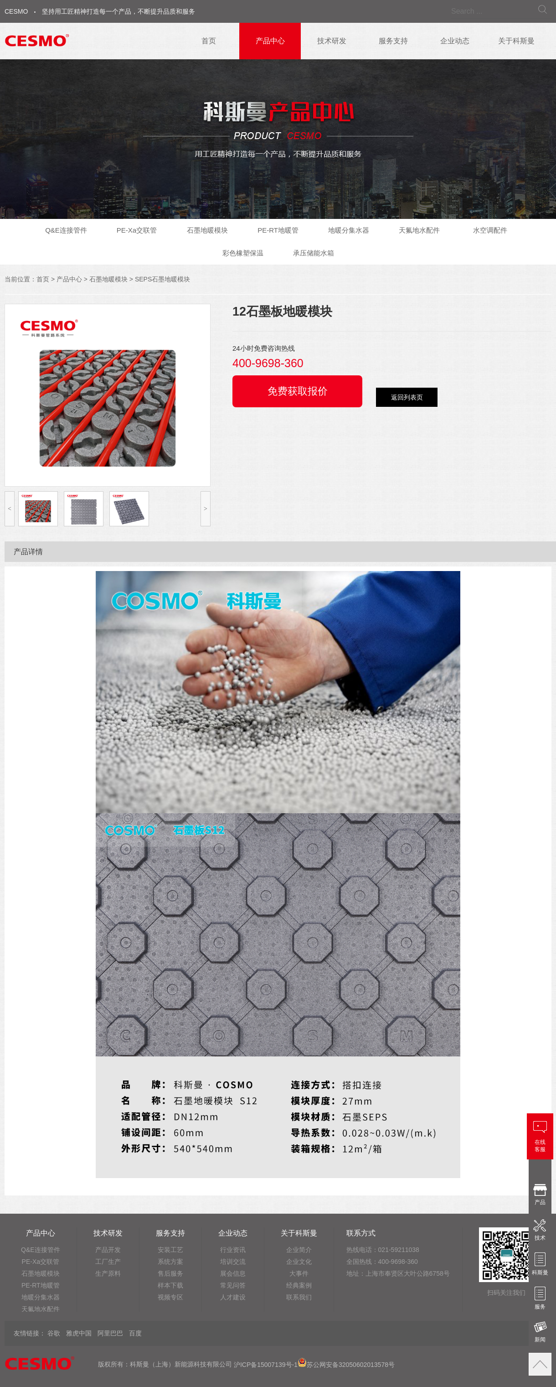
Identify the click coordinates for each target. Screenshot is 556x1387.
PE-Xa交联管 (137, 230)
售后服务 (170, 1273)
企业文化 (299, 1261)
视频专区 (170, 1297)
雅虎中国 (79, 1333)
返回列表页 (407, 397)
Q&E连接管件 (66, 230)
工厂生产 (108, 1261)
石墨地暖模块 (207, 230)
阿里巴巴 (110, 1333)
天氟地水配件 (419, 230)
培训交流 (233, 1261)
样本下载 (170, 1285)
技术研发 (331, 41)
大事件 (299, 1273)
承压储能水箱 (313, 253)
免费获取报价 (298, 391)
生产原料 (108, 1273)
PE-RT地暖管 (278, 230)
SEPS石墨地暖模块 (162, 279)
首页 (208, 41)
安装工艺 (170, 1249)
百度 (135, 1333)
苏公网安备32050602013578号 (346, 1364)
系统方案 (170, 1261)
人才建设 (233, 1297)
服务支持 (393, 41)
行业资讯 (233, 1249)
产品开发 (108, 1249)
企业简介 (299, 1249)
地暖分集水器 (348, 230)
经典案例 (299, 1285)
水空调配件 (490, 230)
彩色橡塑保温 (242, 253)
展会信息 (233, 1273)
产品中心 (270, 41)
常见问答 (233, 1285)
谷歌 (53, 1333)
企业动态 (454, 41)
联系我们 (299, 1297)
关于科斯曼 (516, 41)
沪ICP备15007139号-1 (266, 1364)
